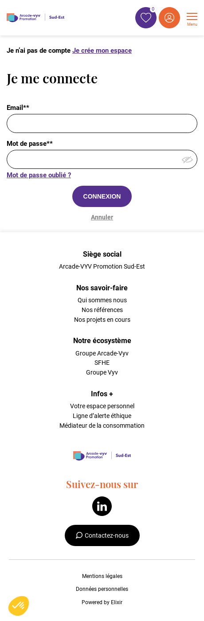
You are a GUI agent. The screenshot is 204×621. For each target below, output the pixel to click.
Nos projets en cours (102, 319)
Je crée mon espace (102, 51)
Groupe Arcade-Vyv (102, 353)
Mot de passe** (30, 144)
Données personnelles (102, 589)
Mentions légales (102, 576)
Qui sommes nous (102, 300)
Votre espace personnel (102, 406)
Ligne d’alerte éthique (102, 415)
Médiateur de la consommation (102, 425)
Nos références (102, 309)
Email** (18, 108)
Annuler (102, 217)
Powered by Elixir (102, 602)
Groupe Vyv (102, 372)
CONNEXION (102, 196)
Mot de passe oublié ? (39, 175)
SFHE (102, 362)
